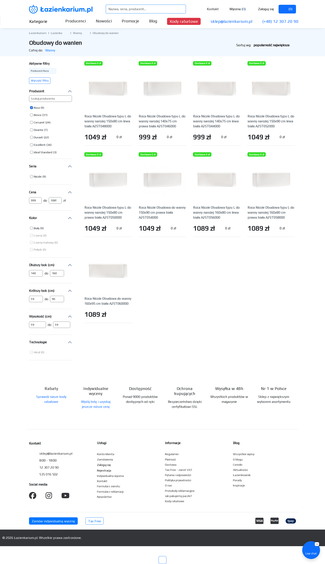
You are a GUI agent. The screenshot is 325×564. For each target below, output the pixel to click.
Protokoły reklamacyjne (180, 490)
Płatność (170, 459)
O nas (168, 485)
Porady (237, 480)
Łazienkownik (242, 475)
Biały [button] (36, 228)
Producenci (75, 20)
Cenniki (237, 464)
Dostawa (170, 464)
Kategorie (41, 21)
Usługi (101, 443)
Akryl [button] (37, 352)
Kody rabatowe (184, 21)
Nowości (104, 20)
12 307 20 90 (49, 467)
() (287, 9)
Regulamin (172, 454)
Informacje (173, 443)
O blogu (238, 459)
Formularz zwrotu (108, 486)
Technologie (38, 342)
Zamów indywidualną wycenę (53, 521)
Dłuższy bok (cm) (41, 265)
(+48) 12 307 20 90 (280, 21)
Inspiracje (239, 485)
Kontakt (210, 9)
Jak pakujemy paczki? (178, 496)
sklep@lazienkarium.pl (231, 21)
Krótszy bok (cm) (41, 291)
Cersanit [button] (39, 122)
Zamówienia (105, 459)
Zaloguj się (262, 9)
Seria (32, 166)
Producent (36, 91)
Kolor (33, 218)
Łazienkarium (37, 33)
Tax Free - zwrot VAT (178, 469)
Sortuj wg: (266, 45)
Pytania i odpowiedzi (178, 475)
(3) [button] (55, 152)
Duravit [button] (38, 137)
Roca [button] (37, 107)
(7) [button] (46, 130)
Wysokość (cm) (40, 316)
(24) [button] (48, 122)
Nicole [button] (38, 176)
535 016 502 (48, 474)
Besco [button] (37, 115)
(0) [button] (45, 235)
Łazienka (56, 33)
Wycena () (234, 9)
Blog (153, 20)
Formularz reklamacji (110, 491)
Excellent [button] (40, 144)
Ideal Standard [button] (43, 152)
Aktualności (240, 469)
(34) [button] (49, 144)
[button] (65, 32)
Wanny (77, 33)
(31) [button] (44, 115)
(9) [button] (42, 107)
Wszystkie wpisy (243, 454)
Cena (32, 192)
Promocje (130, 20)
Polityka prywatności (178, 480)
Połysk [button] (38, 249)
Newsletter (104, 496)
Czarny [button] (38, 235)
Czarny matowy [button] (43, 242)
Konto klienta (105, 454)
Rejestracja (104, 470)
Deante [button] (38, 130)
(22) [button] (46, 137)
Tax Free (94, 521)
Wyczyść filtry (40, 80)
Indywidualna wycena (110, 476)
